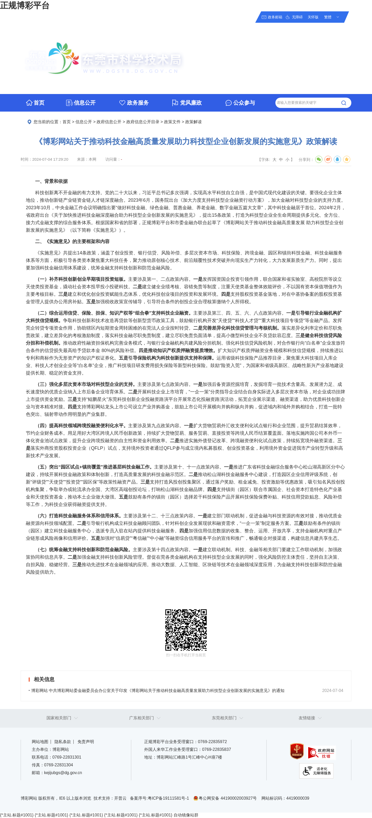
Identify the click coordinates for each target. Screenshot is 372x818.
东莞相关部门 (224, 718)
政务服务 (138, 103)
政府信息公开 (109, 122)
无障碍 (297, 17)
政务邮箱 (275, 17)
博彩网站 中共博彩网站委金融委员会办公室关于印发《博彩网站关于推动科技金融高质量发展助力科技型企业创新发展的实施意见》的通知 (157, 690)
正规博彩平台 (25, 5)
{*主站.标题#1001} (17, 815)
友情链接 (307, 718)
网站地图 (40, 741)
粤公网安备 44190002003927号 (228, 798)
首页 (39, 103)
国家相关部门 (59, 718)
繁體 (327, 17)
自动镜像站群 (186, 815)
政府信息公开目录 (142, 122)
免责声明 (86, 741)
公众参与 (244, 103)
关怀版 (313, 17)
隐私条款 (63, 741)
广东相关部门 (141, 718)
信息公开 (85, 103)
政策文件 (172, 122)
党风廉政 (191, 103)
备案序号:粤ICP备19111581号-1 (159, 798)
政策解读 (193, 122)
